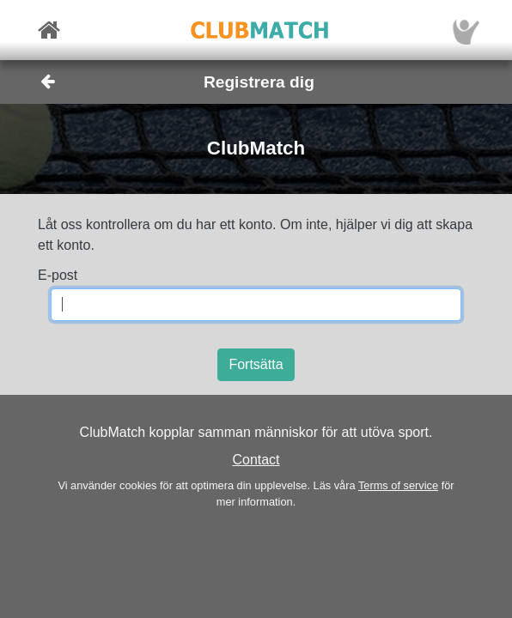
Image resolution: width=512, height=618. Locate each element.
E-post (57, 275)
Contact (255, 459)
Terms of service (398, 485)
